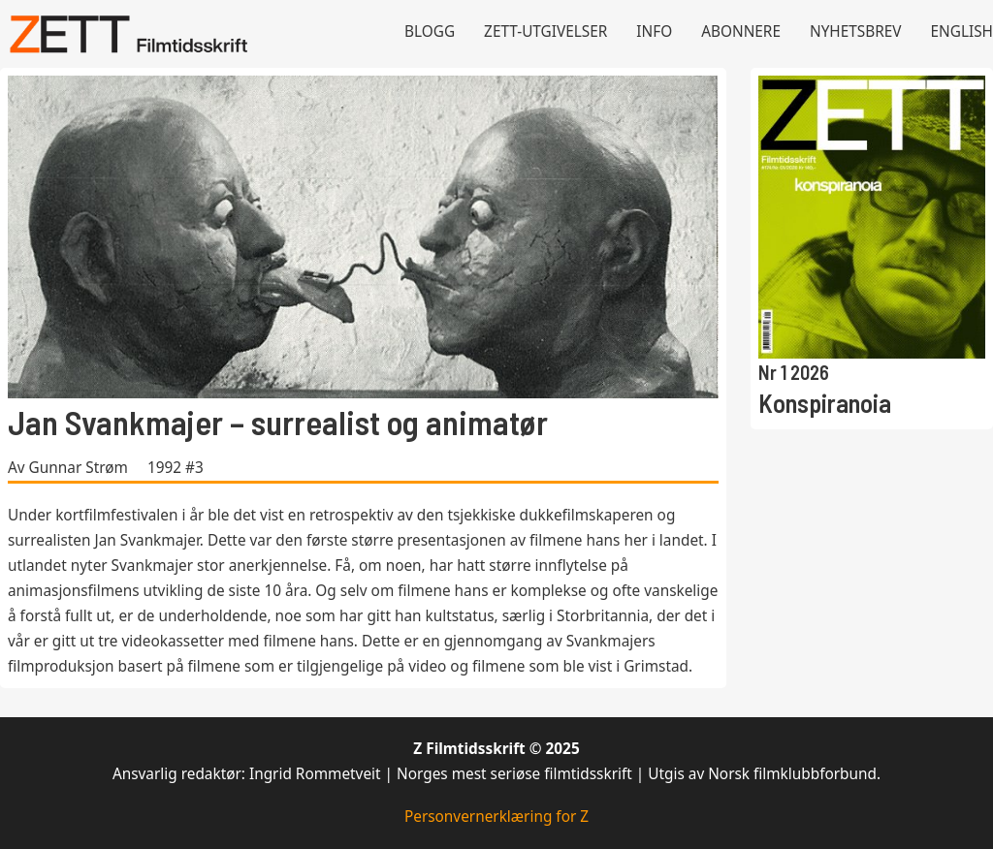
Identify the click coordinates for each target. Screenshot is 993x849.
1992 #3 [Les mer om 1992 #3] (175, 467)
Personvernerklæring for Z (496, 816)
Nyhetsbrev (856, 31)
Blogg (429, 31)
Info (654, 31)
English (962, 31)
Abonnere (741, 31)
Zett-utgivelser (545, 31)
